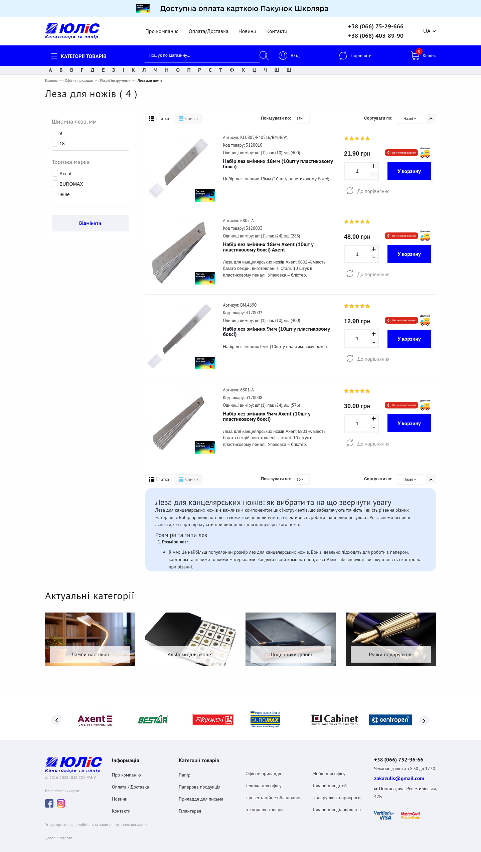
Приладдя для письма (201, 790)
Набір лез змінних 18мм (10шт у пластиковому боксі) (278, 160)
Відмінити (90, 219)
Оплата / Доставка (130, 778)
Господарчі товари (264, 801)
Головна (51, 76)
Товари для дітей (329, 777)
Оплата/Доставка (208, 27)
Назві (410, 114)
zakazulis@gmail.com (399, 770)
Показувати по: (276, 114)
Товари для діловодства (336, 801)
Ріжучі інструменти (115, 76)
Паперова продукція (199, 778)
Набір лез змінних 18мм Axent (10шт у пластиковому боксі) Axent (268, 243)
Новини (247, 27)
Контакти (276, 27)
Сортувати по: (378, 114)
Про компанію (161, 27)
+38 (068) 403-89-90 (376, 32)
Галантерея (190, 802)
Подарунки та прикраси (336, 789)
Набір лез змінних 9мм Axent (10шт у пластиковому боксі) (267, 412)
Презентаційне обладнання (274, 789)
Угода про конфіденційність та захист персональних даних (96, 816)
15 (300, 114)
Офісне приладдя (79, 76)
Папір (184, 766)
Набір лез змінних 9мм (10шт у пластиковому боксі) (276, 327)
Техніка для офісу (264, 777)
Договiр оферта (58, 830)
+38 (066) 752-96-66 (405, 751)
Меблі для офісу (328, 764)
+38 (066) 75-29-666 (376, 22)
